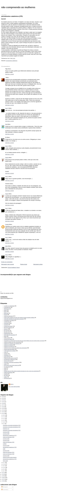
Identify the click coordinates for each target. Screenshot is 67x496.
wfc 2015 (6, 375)
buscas (5, 314)
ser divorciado (7, 366)
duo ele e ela (7, 331)
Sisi (6, 124)
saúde (5, 363)
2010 (3, 474)
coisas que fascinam (8, 316)
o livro (5, 352)
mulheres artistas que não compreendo (12, 342)
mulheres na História (8, 344)
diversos (6, 329)
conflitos (5, 443)
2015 (3, 408)
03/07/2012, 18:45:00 (9, 173)
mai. (4, 464)
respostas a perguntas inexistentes (11, 362)
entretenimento (7, 333)
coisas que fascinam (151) (8, 452)
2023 (3, 398)
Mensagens (4, 486)
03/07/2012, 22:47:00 (9, 180)
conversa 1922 (6, 445)
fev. (4, 469)
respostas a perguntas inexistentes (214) (11, 425)
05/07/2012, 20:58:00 (9, 251)
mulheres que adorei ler (9, 346)
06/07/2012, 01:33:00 (9, 258)
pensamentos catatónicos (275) (12, 16)
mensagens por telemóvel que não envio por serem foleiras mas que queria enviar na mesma (24, 340)
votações (6, 373)
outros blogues (7, 356)
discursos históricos (8, 327)
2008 (3, 477)
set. (4, 420)
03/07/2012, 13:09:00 (9, 74)
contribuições (7, 321)
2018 (3, 403)
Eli (6, 137)
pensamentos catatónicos (11, 60)
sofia (5, 368)
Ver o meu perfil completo (14, 386)
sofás (4, 448)
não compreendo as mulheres (18, 7)
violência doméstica (8, 372)
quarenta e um (6, 428)
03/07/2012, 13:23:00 (9, 105)
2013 (3, 411)
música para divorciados (9, 349)
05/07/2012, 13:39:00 (9, 234)
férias (5, 336)
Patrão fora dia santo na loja (10, 358)
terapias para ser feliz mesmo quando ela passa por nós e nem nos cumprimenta (21, 371)
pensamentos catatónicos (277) (9, 435)
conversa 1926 (6, 432)
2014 (3, 410)
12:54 (14, 58)
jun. (4, 462)
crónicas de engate (8, 326)
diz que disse (7, 330)
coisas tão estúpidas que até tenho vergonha (13, 318)
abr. (4, 465)
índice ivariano (7, 337)
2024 (3, 396)
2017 (3, 405)
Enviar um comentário (6, 262)
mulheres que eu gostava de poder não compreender (15, 347)
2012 (3, 413)
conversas (6, 323)
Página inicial (23, 264)
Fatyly (6, 157)
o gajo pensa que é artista (9, 350)
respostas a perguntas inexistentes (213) (11, 426)
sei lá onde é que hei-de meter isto (11, 365)
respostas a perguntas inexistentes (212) (11, 430)
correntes (6, 324)
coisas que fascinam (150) (8, 453)
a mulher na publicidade (9, 305)
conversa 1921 (6, 450)
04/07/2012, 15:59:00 (9, 190)
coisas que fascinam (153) (8, 437)
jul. (4, 423)
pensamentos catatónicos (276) (9, 447)
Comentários (4, 489)
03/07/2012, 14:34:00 (9, 121)
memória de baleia (8, 339)
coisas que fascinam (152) (8, 442)
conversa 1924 (6, 438)
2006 (3, 480)
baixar (5, 311)
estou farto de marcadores (9, 334)
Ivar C (6, 108)
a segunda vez (7, 307)
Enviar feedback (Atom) (14, 267)
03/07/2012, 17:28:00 (9, 154)
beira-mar (6, 313)
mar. (4, 467)
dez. (4, 415)
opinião (5, 353)
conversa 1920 (6, 455)
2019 (3, 401)
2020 (3, 399)
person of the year (8, 360)
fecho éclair (5, 460)
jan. (4, 470)
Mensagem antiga (37, 264)
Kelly (6, 246)
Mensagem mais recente (7, 264)
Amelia (7, 224)
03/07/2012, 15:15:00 (9, 134)
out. (4, 418)
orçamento (6, 355)
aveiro (5, 310)
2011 (3, 472)
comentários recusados (9, 320)
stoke (5, 369)
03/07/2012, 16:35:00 (9, 142)
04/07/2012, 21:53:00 (9, 205)
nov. (4, 416)
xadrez (5, 376)
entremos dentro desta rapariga (9, 457)
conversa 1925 (6, 433)
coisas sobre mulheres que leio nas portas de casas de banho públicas (19, 317)
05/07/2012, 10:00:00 (9, 221)
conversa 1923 (6, 440)
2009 (3, 475)
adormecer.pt (7, 308)
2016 (3, 406)
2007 (3, 479)
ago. (4, 421)
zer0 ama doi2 (7, 378)
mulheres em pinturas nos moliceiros (12, 343)
